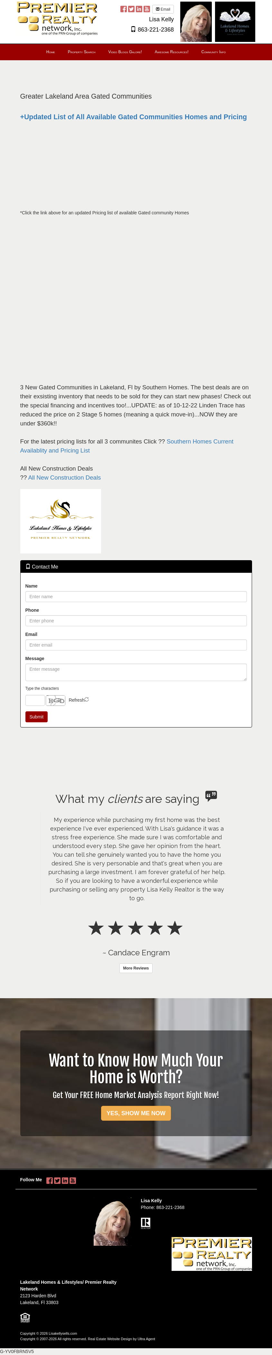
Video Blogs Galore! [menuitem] (125, 52)
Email (163, 9)
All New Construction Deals (64, 477)
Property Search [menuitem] (82, 52)
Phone (32, 610)
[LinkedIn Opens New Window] (139, 8)
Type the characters (42, 688)
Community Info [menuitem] (213, 52)
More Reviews (136, 968)
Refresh (76, 700)
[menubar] (136, 52)
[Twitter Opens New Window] (131, 8)
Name (31, 586)
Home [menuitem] (50, 52)
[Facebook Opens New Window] (123, 8)
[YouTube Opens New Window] (147, 8)
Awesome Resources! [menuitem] (172, 52)
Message (34, 658)
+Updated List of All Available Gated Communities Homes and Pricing (133, 117)
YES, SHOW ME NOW (136, 1113)
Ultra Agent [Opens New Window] (146, 1339)
